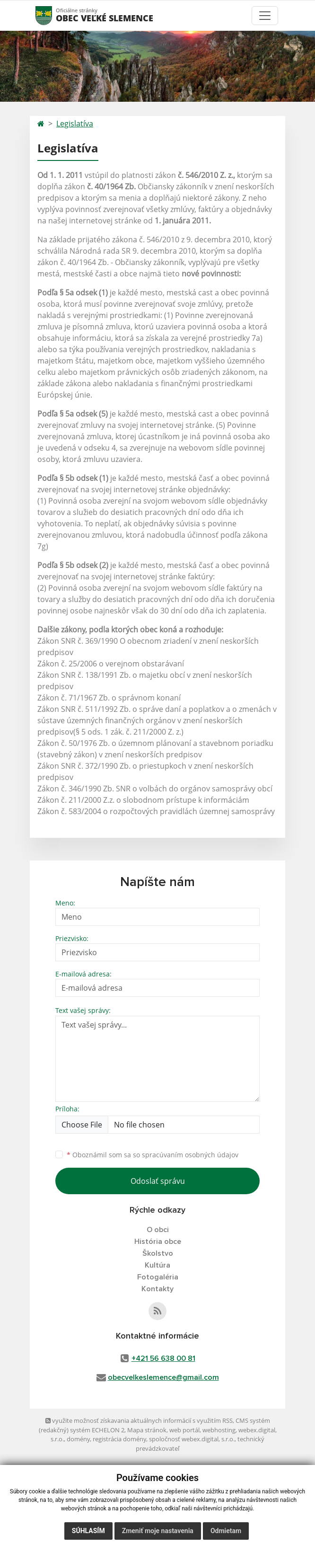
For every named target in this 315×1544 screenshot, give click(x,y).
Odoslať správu (158, 1181)
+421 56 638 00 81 (163, 1358)
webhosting (219, 1430)
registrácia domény (119, 1439)
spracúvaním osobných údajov (190, 1154)
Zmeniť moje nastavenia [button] (157, 1531)
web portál (184, 1430)
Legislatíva (74, 123)
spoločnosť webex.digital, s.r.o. (192, 1439)
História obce (157, 1241)
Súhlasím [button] (88, 1531)
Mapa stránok (146, 1430)
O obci (158, 1229)
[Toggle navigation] (265, 15)
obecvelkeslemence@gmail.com (163, 1377)
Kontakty (157, 1289)
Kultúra (157, 1265)
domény (78, 1439)
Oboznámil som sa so (152, 1154)
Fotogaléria (157, 1277)
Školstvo (157, 1253)
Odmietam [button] (225, 1531)
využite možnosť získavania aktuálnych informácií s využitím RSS (139, 1420)
